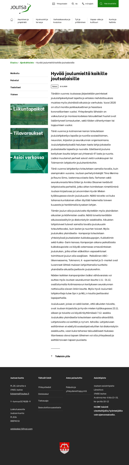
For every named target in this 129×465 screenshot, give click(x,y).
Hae (101, 3)
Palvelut (14, 80)
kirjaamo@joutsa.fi (19, 393)
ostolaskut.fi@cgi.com (21, 428)
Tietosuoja (43, 400)
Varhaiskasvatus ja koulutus (61, 20)
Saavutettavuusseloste (49, 407)
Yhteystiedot (59, 3)
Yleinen (54, 86)
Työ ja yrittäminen (80, 20)
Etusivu (14, 62)
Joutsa (20, 9)
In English (87, 3)
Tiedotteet (15, 87)
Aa (74, 3)
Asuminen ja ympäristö (23, 20)
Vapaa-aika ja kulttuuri (96, 20)
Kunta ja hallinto (112, 20)
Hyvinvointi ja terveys (42, 20)
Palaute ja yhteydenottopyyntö (76, 388)
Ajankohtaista (27, 62)
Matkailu (14, 73)
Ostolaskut (43, 393)
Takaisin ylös (62, 356)
